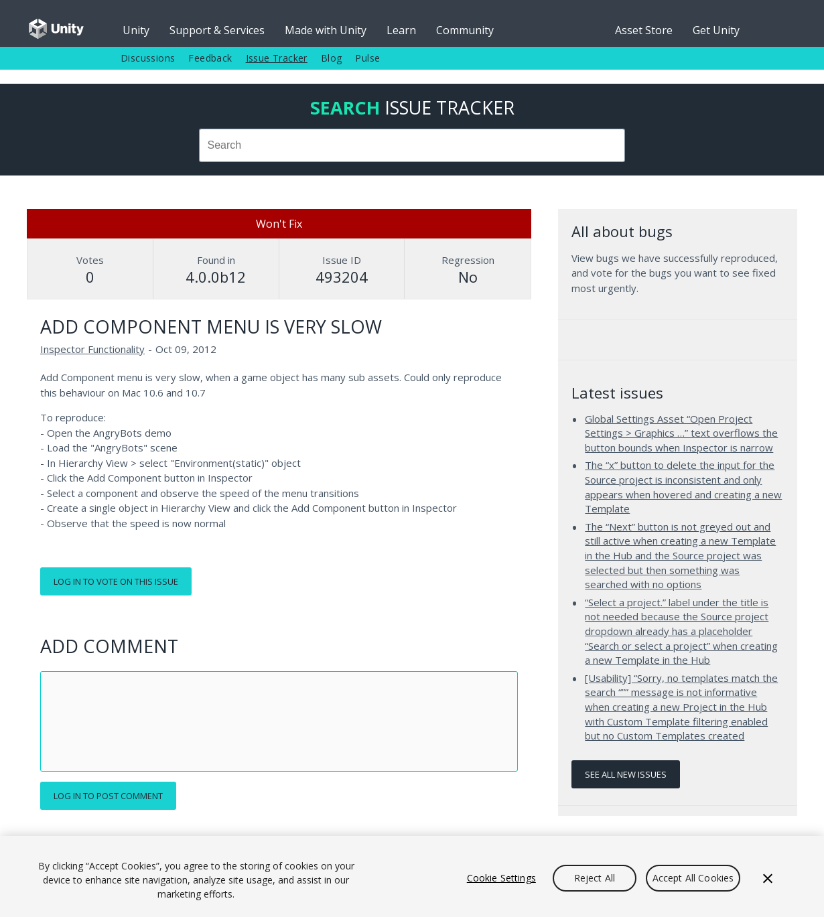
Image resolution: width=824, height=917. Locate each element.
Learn (401, 30)
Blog (331, 58)
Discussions (148, 58)
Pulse (367, 58)
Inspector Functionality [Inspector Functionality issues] (92, 349)
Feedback (210, 58)
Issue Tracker (276, 58)
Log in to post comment (108, 796)
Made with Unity (325, 30)
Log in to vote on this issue (116, 581)
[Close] (768, 878)
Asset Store (644, 30)
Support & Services (217, 30)
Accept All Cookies (693, 877)
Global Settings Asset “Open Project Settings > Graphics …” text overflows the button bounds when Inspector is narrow (681, 433)
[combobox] (412, 145)
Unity (136, 30)
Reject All (594, 877)
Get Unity (716, 30)
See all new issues (626, 774)
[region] (412, 876)
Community (465, 30)
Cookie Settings (501, 877)
